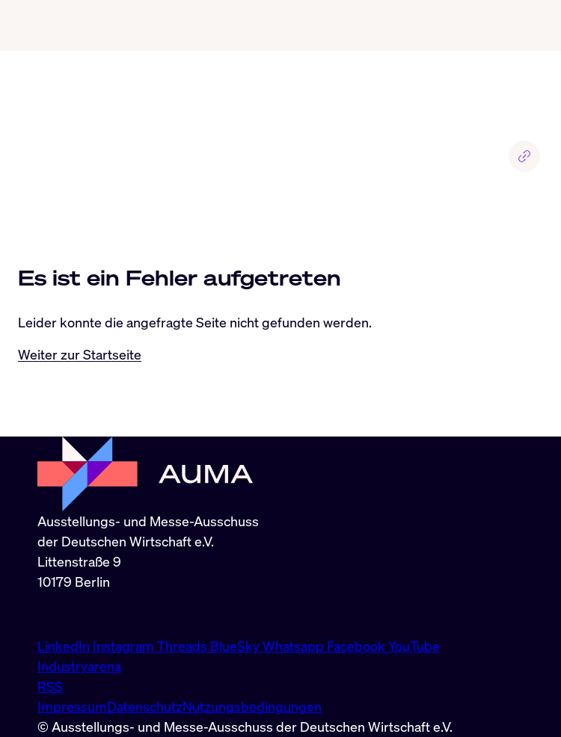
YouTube (414, 646)
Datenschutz (145, 706)
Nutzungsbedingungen (252, 706)
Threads (183, 646)
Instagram (125, 646)
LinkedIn (65, 646)
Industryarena (79, 666)
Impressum (72, 706)
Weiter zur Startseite (79, 354)
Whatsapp (295, 646)
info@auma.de (80, 614)
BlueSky (236, 646)
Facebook (357, 646)
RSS (50, 686)
